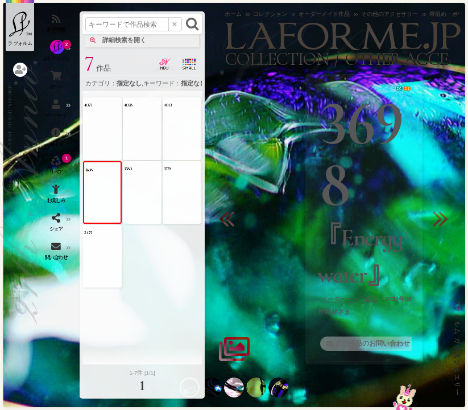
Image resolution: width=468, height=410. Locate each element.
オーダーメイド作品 (349, 299)
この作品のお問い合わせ (372, 343)
